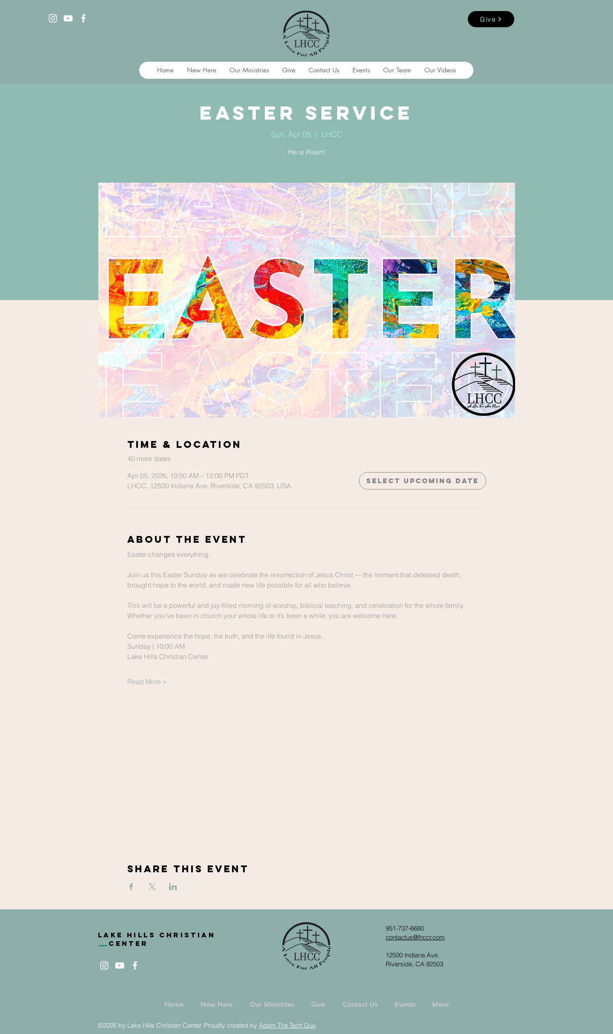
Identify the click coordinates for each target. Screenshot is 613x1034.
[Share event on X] (152, 886)
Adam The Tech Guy (287, 1025)
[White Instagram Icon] (52, 18)
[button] (201, 70)
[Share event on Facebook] (131, 886)
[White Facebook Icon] (83, 18)
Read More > (147, 681)
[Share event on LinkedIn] (173, 886)
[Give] (491, 19)
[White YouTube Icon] (68, 18)
